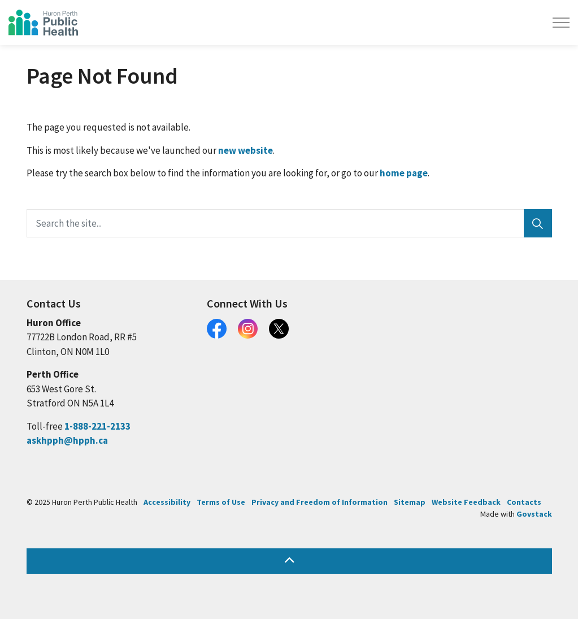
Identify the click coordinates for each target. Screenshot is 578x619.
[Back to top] (289, 561)
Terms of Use (221, 502)
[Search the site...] (289, 223)
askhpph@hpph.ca (67, 440)
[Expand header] (561, 22)
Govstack (534, 514)
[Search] (538, 223)
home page (404, 173)
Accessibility (167, 502)
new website (245, 150)
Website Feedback (466, 502)
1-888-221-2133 (97, 426)
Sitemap (409, 502)
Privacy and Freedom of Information (319, 502)
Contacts (524, 502)
